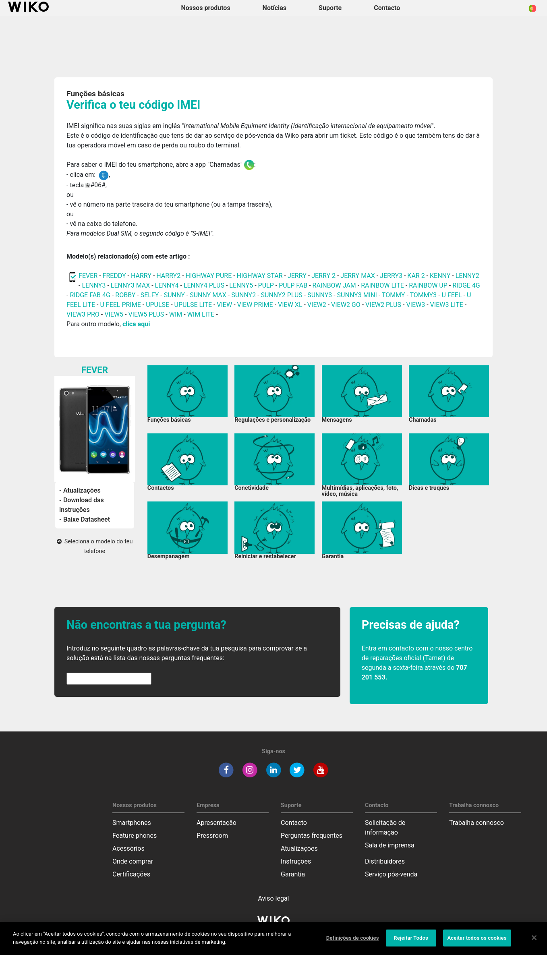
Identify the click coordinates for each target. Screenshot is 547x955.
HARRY (142, 276)
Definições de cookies (352, 943)
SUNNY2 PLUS (282, 295)
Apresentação (216, 823)
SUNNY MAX (208, 295)
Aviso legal (273, 898)
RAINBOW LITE (383, 285)
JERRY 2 (323, 276)
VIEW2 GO (346, 305)
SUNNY (174, 295)
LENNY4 (167, 285)
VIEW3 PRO (82, 314)
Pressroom (212, 835)
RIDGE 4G (466, 285)
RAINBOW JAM (335, 285)
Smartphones (131, 823)
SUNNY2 (243, 295)
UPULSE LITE (193, 305)
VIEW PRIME (255, 305)
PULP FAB (293, 285)
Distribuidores (385, 861)
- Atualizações (80, 490)
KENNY (440, 276)
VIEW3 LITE (446, 305)
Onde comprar (132, 861)
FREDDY (114, 276)
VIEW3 (415, 305)
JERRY (297, 276)
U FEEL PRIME (120, 305)
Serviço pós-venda (391, 874)
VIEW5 (114, 314)
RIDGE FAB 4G (91, 295)
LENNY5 (241, 285)
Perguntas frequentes (311, 835)
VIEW (224, 305)
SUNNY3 (319, 295)
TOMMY (393, 295)
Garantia (293, 874)
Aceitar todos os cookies (477, 943)
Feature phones (134, 835)
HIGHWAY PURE (210, 276)
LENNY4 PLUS (204, 285)
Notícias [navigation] (274, 8)
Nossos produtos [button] (205, 8)
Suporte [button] (330, 8)
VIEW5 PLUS (146, 314)
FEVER (89, 276)
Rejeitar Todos (411, 943)
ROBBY (125, 295)
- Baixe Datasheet (84, 519)
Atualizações (299, 848)
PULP (267, 285)
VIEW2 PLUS (383, 305)
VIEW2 (316, 305)
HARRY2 (168, 276)
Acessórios (128, 848)
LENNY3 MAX (130, 285)
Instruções (296, 861)
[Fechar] (534, 943)
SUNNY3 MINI (357, 295)
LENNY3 (94, 285)
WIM (175, 314)
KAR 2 (416, 276)
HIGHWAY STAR (260, 276)
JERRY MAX (357, 276)
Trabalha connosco (476, 823)
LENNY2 (467, 276)
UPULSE (158, 305)
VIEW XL (290, 305)
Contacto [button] (387, 8)
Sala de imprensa (389, 845)
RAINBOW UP (428, 285)
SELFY (151, 295)
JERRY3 (392, 276)
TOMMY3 (423, 295)
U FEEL (452, 295)
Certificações (131, 874)
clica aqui (136, 324)
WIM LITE (201, 314)
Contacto (294, 823)
